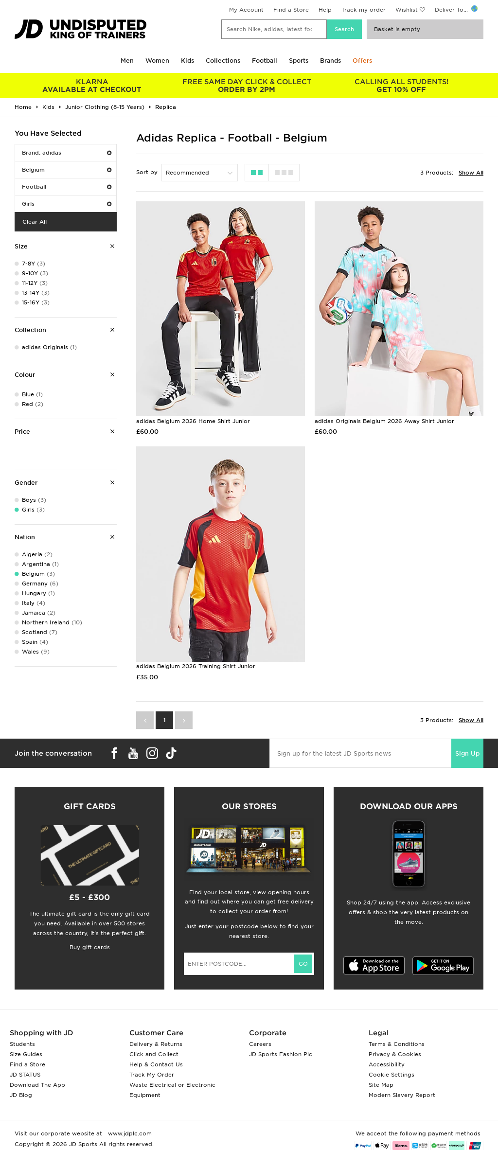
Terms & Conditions (397, 1044)
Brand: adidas (66, 152)
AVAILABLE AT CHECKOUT (92, 85)
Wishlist (406, 9)
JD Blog (21, 1095)
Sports (298, 60)
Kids (187, 60)
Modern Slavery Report (402, 1095)
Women (157, 60)
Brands (330, 60)
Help (325, 9)
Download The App (37, 1084)
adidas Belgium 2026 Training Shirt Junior (195, 666)
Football (264, 60)
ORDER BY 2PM (246, 85)
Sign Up (467, 753)
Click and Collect (153, 1054)
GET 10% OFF (401, 85)
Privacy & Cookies (395, 1054)
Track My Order (151, 1074)
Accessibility (387, 1064)
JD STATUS (25, 1074)
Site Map (381, 1084)
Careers (260, 1044)
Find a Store (291, 9)
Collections (223, 60)
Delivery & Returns (155, 1044)
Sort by (147, 172)
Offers (362, 60)
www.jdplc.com (129, 1133)
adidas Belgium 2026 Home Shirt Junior (193, 421)
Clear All (34, 221)
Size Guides (26, 1054)
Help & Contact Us (156, 1064)
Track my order (363, 9)
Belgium (66, 169)
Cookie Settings (391, 1074)
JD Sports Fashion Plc (280, 1054)
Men (127, 60)
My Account (246, 9)
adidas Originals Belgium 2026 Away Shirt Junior (384, 421)
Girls (66, 203)
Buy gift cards (90, 947)
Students (22, 1044)
